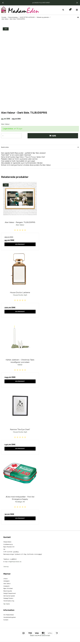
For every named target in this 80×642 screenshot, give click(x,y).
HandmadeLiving (8, 601)
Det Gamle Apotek (9, 596)
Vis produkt (20, 244)
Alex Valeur (7, 583)
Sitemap (6, 566)
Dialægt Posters (8, 598)
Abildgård (6, 581)
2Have (5, 578)
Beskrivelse (5, 147)
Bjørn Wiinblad (8, 588)
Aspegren (6, 586)
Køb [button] (52, 136)
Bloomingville (7, 591)
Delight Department (9, 593)
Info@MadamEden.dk (14, 561)
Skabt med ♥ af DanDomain (40, 635)
